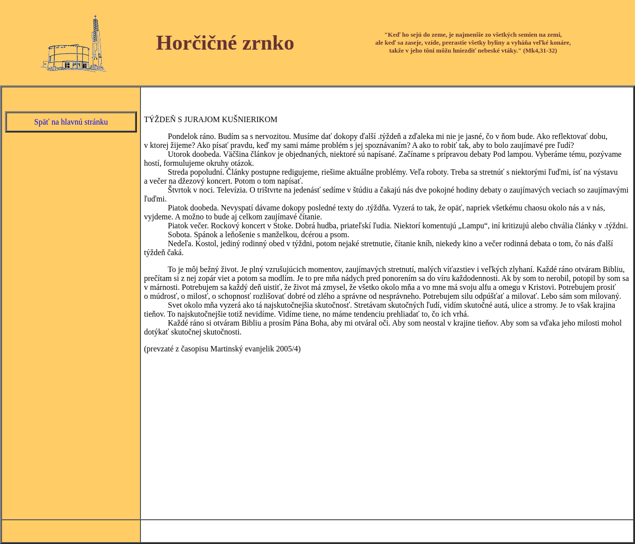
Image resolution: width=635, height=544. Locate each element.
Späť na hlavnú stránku (71, 122)
